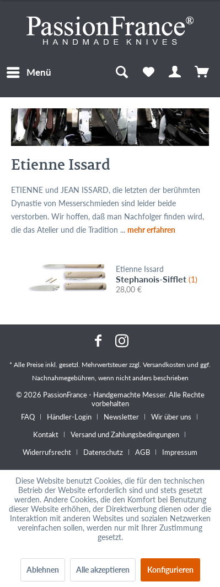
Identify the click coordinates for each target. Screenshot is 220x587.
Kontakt (45, 434)
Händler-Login (69, 416)
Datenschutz (103, 452)
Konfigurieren (170, 569)
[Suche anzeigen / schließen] (121, 72)
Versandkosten (164, 364)
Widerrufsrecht (47, 452)
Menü (29, 71)
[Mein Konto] (175, 72)
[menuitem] (28, 72)
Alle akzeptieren (103, 569)
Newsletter (121, 416)
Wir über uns (171, 416)
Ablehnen (42, 569)
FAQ (28, 416)
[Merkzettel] (148, 72)
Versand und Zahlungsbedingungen (125, 434)
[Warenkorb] (202, 72)
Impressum (179, 452)
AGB (142, 452)
